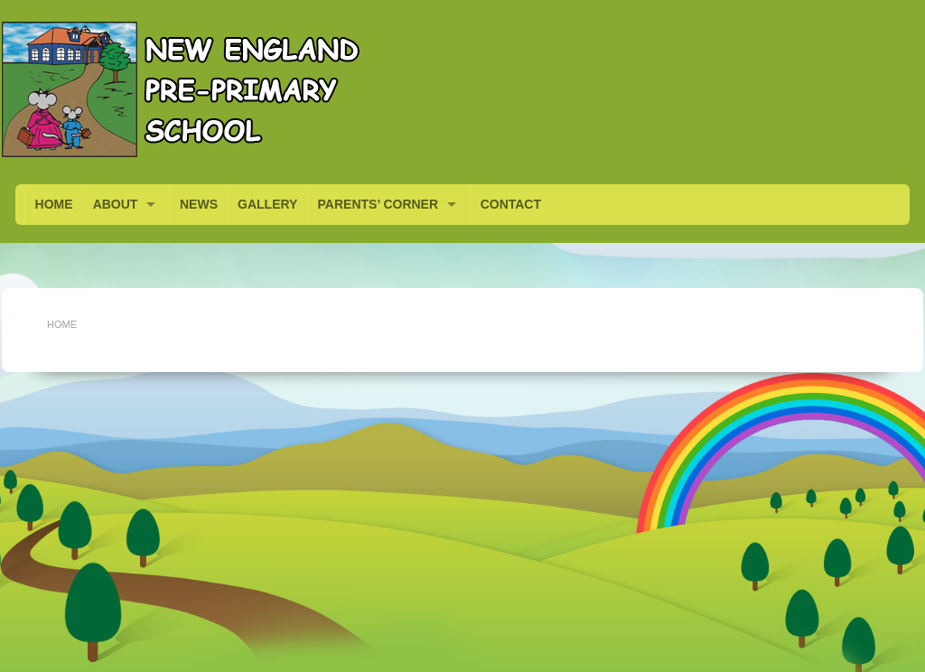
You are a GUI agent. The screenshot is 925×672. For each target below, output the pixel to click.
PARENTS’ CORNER (378, 204)
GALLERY (267, 204)
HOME (54, 204)
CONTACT (511, 204)
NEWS (199, 204)
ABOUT (115, 204)
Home (62, 324)
